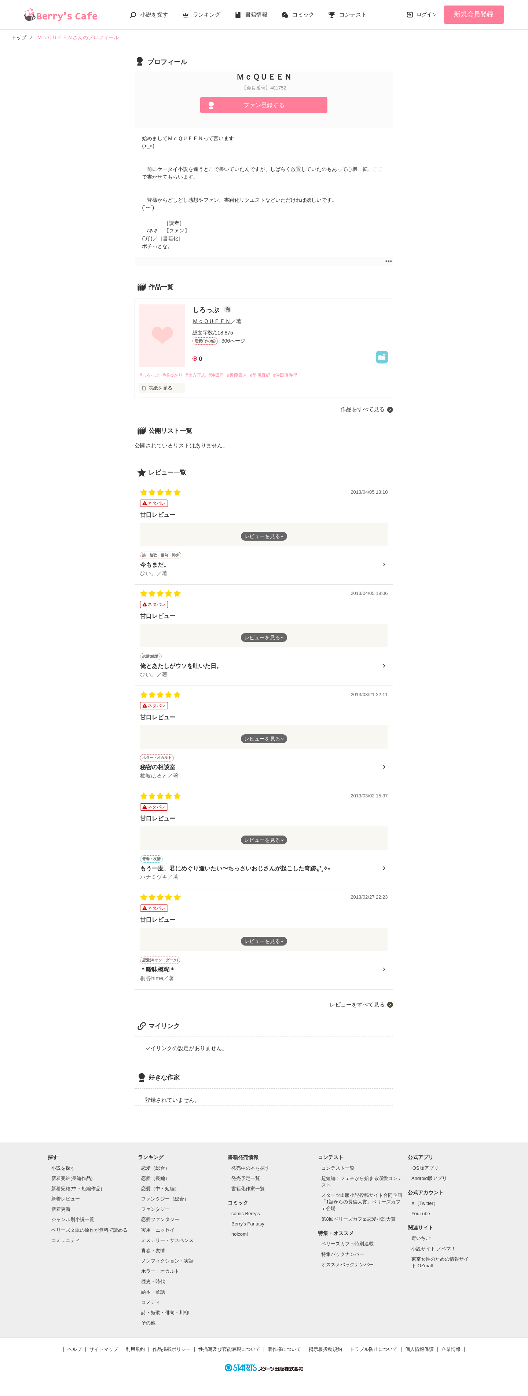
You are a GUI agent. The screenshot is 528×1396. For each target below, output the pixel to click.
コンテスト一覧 (338, 1174)
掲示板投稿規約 (325, 1355)
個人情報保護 (419, 1355)
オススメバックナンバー (347, 1270)
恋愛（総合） (155, 1174)
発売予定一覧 (245, 1184)
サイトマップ (103, 1355)
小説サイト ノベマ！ (433, 1254)
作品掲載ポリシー (172, 1355)
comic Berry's (245, 1219)
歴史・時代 (153, 1287)
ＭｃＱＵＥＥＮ (211, 321)
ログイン (427, 14)
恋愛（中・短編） (160, 1194)
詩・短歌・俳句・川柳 (165, 1318)
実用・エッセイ (158, 1236)
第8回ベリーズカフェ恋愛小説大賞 (358, 1225)
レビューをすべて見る (357, 1010)
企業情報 (451, 1355)
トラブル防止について (373, 1355)
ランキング (206, 14)
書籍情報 (256, 14)
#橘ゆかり (176, 375)
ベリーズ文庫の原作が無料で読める (89, 1236)
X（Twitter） (424, 1209)
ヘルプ (74, 1355)
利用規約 (135, 1355)
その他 (148, 1328)
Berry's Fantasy (247, 1229)
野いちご (420, 1244)
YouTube (420, 1219)
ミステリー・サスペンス (167, 1246)
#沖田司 (224, 375)
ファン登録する (264, 105)
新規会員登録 (474, 14)
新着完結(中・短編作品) (76, 1194)
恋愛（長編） (155, 1184)
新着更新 (60, 1215)
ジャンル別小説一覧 (72, 1225)
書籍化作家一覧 (248, 1194)
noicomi (239, 1240)
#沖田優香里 (300, 375)
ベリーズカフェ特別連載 (347, 1250)
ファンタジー (155, 1215)
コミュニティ (65, 1246)
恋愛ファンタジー (160, 1225)
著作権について (284, 1355)
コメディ (150, 1308)
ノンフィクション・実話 (167, 1266)
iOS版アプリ (425, 1174)
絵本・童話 (153, 1298)
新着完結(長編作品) (72, 1184)
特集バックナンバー (342, 1260)
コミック (303, 14)
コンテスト (353, 14)
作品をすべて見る (363, 410)
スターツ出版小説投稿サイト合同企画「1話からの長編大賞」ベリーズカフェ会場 (361, 1208)
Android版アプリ (429, 1184)
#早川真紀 (272, 375)
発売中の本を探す (250, 1174)
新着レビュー (65, 1205)
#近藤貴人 (247, 375)
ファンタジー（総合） (165, 1205)
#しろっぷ (150, 375)
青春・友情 (153, 1256)
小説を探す (154, 14)
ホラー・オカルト (160, 1277)
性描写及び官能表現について (229, 1355)
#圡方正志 (201, 375)
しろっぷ (206, 310)
